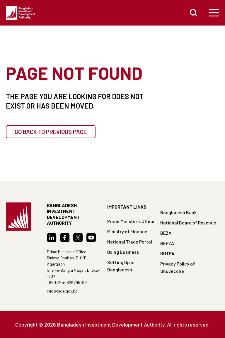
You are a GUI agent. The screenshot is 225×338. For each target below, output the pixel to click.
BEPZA (167, 243)
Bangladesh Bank (178, 212)
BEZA (165, 233)
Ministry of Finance (127, 231)
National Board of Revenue (188, 222)
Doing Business (123, 252)
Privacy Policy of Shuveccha (177, 267)
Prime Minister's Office (130, 221)
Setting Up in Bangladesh (120, 265)
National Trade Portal (129, 241)
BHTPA (167, 253)
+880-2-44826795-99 (67, 282)
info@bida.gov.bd (62, 290)
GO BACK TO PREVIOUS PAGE (51, 131)
